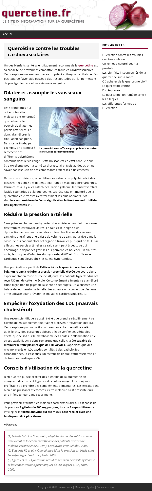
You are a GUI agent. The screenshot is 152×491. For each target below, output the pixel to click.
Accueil (8, 34)
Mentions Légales (84, 487)
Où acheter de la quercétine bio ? (124, 81)
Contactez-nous (105, 487)
